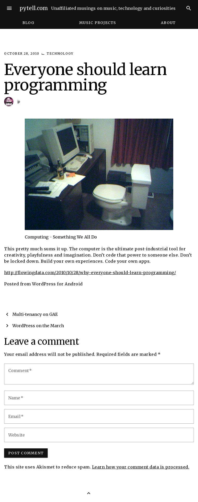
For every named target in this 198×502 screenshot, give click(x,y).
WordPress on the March (38, 325)
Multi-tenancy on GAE (35, 314)
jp (19, 101)
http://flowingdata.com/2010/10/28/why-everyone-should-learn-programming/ (90, 272)
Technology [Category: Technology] (60, 53)
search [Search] (189, 8)
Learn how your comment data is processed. (140, 467)
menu (9, 8)
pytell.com (34, 8)
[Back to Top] (88, 493)
